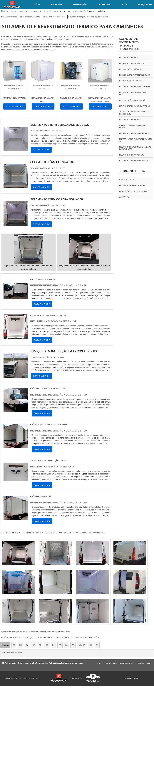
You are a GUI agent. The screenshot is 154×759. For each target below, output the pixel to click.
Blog (124, 4)
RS (53, 645)
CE (73, 645)
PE (60, 645)
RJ (14, 645)
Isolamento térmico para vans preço (133, 93)
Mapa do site (143, 663)
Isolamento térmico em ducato (133, 161)
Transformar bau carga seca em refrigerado (134, 113)
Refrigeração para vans (130, 81)
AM (90, 645)
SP (34, 645)
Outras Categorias (132, 171)
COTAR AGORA (14, 106)
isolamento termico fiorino (132, 63)
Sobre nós (104, 4)
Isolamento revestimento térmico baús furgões (135, 148)
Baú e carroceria (127, 180)
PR (40, 645)
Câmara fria (124, 197)
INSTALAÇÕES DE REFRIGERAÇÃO (133, 191)
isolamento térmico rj (129, 120)
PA (97, 645)
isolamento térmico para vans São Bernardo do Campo (88, 17)
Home (100, 663)
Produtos (56, 4)
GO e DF (81, 645)
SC (47, 645)
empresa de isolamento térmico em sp (135, 140)
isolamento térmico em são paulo (134, 133)
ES (27, 645)
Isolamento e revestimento (132, 185)
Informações (80, 4)
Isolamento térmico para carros (54, 17)
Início (37, 4)
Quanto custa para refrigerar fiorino (133, 127)
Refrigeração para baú (130, 69)
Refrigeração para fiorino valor (134, 75)
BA (66, 645)
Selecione (5, 645)
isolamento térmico (128, 58)
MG (20, 645)
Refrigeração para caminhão (132, 100)
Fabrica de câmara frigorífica (29, 17)
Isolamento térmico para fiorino (134, 87)
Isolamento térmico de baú (131, 155)
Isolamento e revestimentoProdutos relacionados (129, 44)
